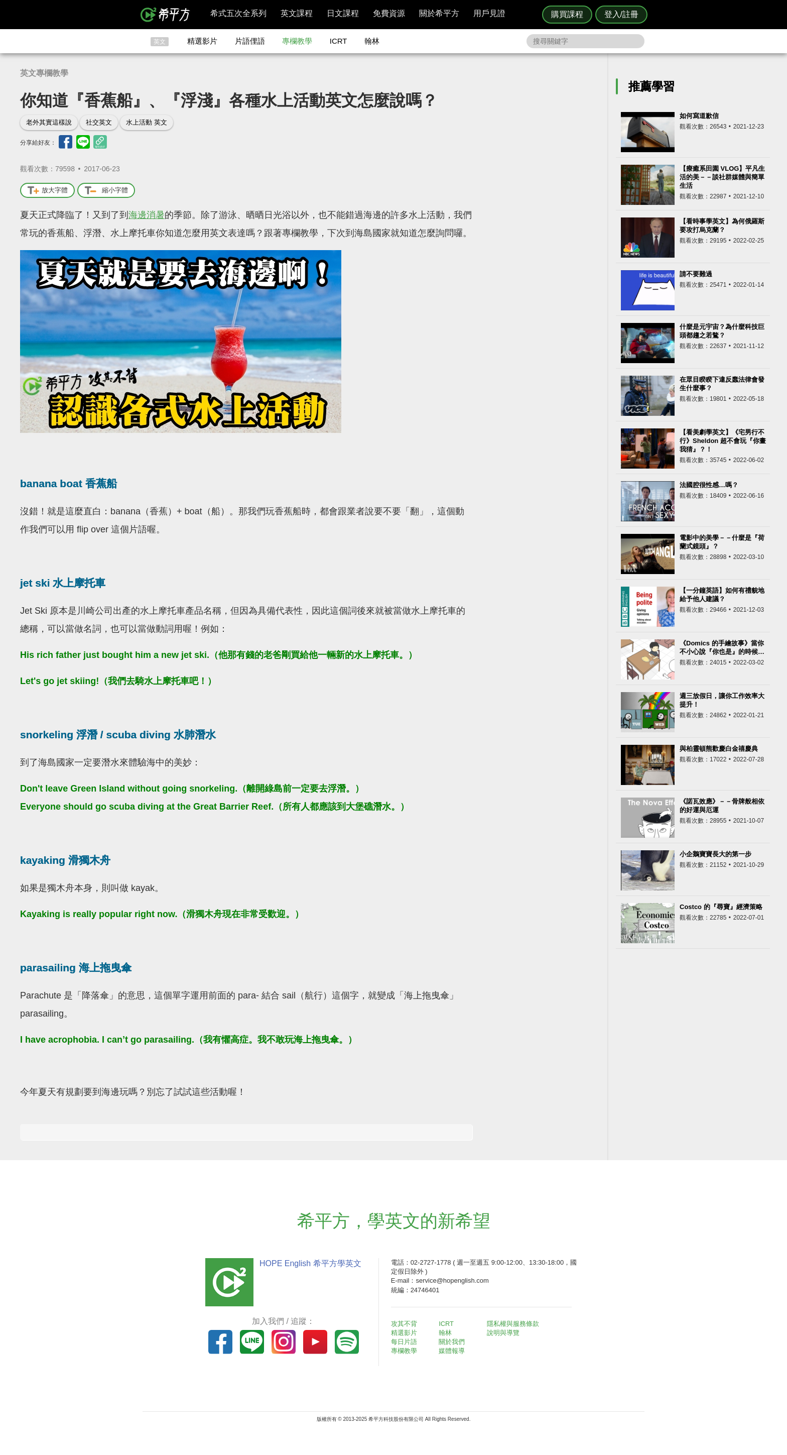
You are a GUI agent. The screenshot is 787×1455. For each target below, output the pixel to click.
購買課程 (567, 14)
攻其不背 (405, 1323)
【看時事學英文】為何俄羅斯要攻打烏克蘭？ (722, 225)
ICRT (338, 41)
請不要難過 (696, 274)
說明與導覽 (504, 1332)
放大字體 (47, 190)
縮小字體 (106, 190)
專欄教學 (297, 41)
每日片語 (405, 1342)
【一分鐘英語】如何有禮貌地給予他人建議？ (722, 595)
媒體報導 (454, 1351)
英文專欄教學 (44, 73)
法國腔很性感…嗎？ (709, 485)
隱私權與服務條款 (514, 1323)
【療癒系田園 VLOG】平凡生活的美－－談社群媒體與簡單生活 (722, 177)
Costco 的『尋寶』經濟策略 (721, 907)
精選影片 (202, 41)
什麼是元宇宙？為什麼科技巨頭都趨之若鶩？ (722, 331)
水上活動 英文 (146, 122)
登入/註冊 (621, 14)
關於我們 (454, 1342)
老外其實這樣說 (49, 122)
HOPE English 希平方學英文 (308, 1263)
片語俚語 (250, 41)
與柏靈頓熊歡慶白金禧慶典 (719, 748)
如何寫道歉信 (699, 116)
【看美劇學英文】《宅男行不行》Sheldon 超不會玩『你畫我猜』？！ (723, 440)
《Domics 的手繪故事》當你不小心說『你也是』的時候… (722, 647)
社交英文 (99, 122)
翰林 (371, 41)
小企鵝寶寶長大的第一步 (715, 854)
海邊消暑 (146, 215)
